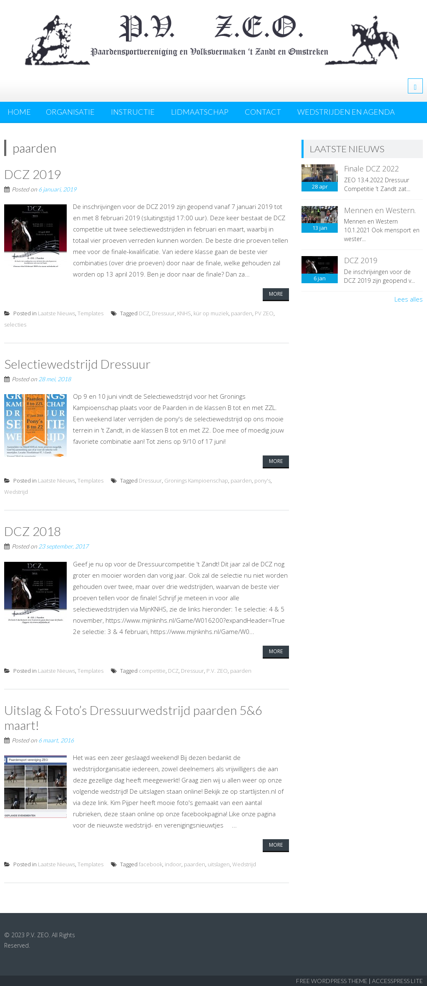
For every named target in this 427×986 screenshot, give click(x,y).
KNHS (184, 313)
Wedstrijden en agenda (346, 111)
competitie (152, 670)
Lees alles (408, 299)
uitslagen (219, 864)
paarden (241, 313)
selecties (15, 324)
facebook (150, 864)
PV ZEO (264, 313)
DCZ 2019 (32, 173)
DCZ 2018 (32, 530)
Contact (263, 111)
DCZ (144, 313)
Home (19, 111)
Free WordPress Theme (331, 980)
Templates (90, 313)
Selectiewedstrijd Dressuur (77, 363)
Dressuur (163, 313)
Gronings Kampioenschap (196, 480)
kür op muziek (211, 313)
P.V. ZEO (217, 670)
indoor (173, 864)
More (276, 293)
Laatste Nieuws (56, 313)
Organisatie (70, 111)
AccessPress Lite (397, 980)
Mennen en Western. (380, 210)
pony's (262, 480)
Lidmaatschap (200, 111)
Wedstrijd (16, 492)
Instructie (133, 111)
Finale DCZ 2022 (371, 168)
